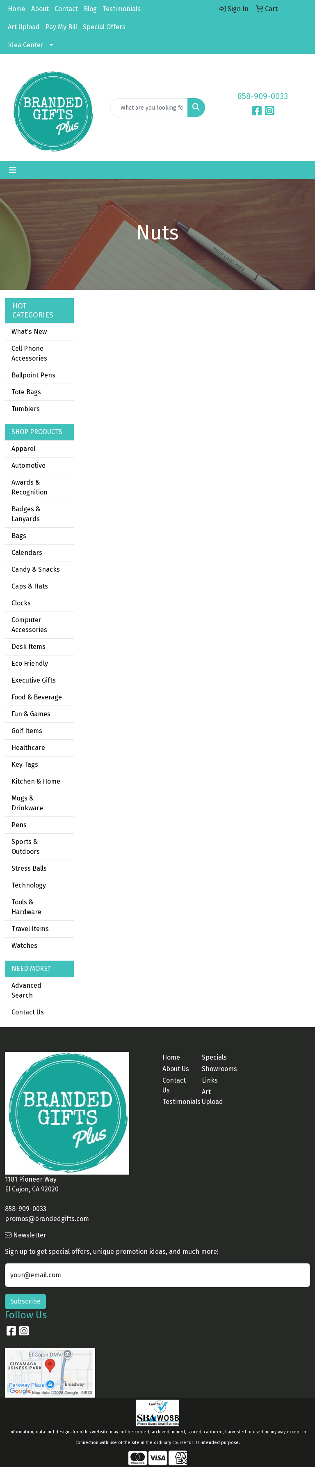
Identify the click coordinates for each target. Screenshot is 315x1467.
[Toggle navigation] (12, 170)
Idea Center (25, 45)
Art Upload (24, 27)
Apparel (23, 449)
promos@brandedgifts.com (47, 1219)
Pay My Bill (61, 27)
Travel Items (30, 929)
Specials (214, 1057)
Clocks (21, 603)
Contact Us (27, 1012)
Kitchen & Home (35, 781)
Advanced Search (26, 990)
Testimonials (122, 9)
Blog (90, 9)
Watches (24, 946)
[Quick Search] (149, 107)
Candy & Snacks (35, 569)
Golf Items (26, 731)
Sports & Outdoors (25, 846)
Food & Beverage (36, 697)
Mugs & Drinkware (27, 803)
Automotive (28, 465)
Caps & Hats (29, 586)
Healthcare (28, 748)
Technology (28, 885)
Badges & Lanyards (25, 514)
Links (210, 1080)
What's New (29, 332)
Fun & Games (30, 714)
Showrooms (216, 1069)
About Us (175, 1069)
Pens (19, 825)
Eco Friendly (29, 663)
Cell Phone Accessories (29, 353)
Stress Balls (29, 868)
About (40, 9)
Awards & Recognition (29, 487)
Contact (66, 9)
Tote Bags (26, 392)
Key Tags (24, 764)
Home (16, 9)
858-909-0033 (262, 96)
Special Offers (104, 27)
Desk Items (28, 647)
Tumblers (25, 409)
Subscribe (25, 1301)
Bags (18, 536)
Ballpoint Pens (33, 375)
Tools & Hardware (26, 907)
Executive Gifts (33, 680)
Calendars (26, 552)
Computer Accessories (29, 625)
